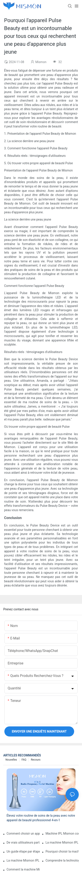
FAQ (24, 759)
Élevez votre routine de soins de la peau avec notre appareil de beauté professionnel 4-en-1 (41, 818)
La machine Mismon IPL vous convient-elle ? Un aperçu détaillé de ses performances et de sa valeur (62, 842)
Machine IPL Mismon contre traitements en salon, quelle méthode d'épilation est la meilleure (62, 833)
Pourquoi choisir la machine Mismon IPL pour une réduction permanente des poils (62, 851)
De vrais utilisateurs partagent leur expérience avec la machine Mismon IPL (23, 842)
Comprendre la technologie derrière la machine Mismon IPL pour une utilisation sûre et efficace (62, 860)
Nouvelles (11, 759)
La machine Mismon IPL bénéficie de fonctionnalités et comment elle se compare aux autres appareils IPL (23, 860)
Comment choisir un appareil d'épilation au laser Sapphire (23, 833)
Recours (35, 759)
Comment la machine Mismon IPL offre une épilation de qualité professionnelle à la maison (23, 869)
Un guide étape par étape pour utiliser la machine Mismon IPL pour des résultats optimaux (23, 851)
